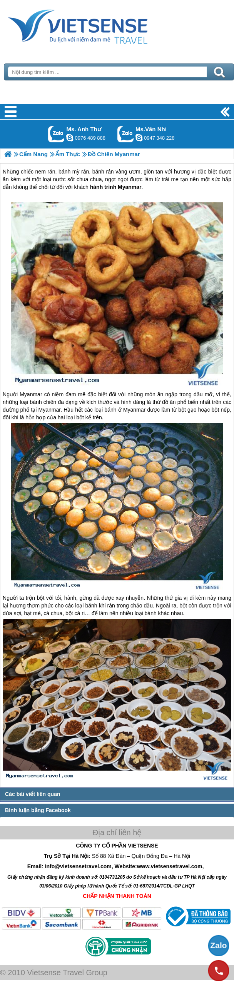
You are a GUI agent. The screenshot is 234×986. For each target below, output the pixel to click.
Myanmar (31, 394)
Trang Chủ (97, 25)
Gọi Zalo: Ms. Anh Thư (56, 134)
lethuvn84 (70, 138)
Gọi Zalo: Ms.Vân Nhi (125, 134)
